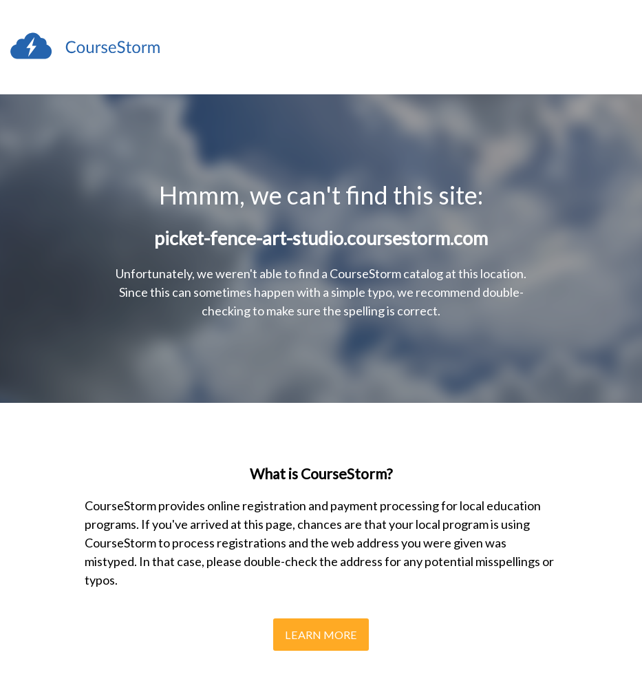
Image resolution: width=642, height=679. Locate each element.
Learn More (321, 634)
